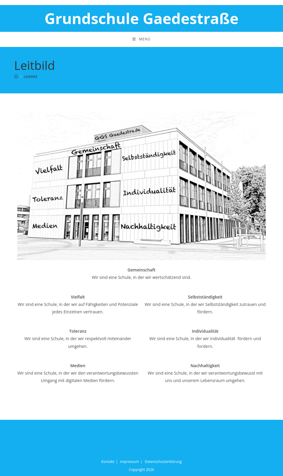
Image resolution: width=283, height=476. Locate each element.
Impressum (129, 461)
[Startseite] (16, 76)
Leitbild (30, 76)
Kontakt (107, 461)
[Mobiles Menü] (141, 39)
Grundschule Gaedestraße (141, 18)
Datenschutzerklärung (163, 461)
